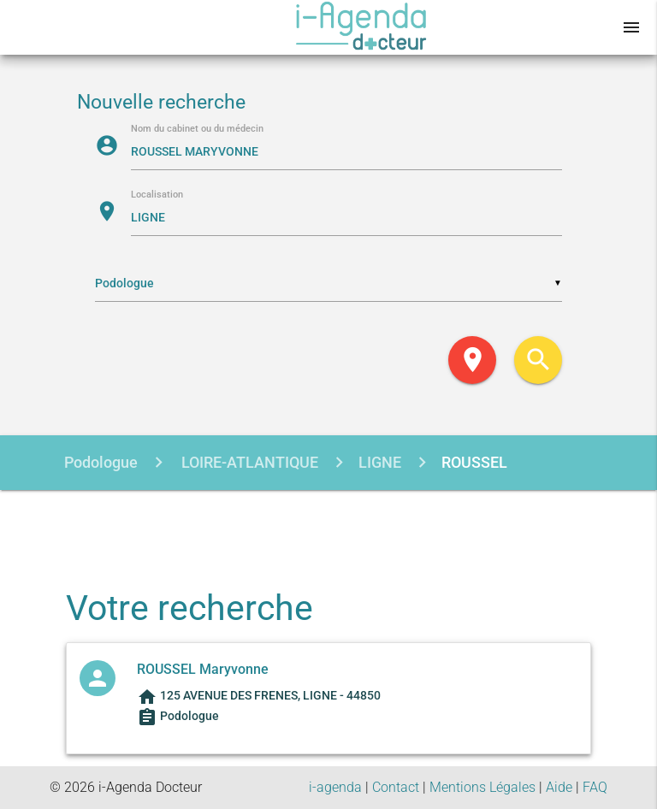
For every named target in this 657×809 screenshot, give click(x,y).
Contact (395, 787)
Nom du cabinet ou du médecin (197, 129)
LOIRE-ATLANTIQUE (248, 462)
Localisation (157, 195)
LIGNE (379, 462)
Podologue (101, 462)
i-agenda (335, 787)
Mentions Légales (482, 787)
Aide (559, 787)
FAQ (595, 787)
